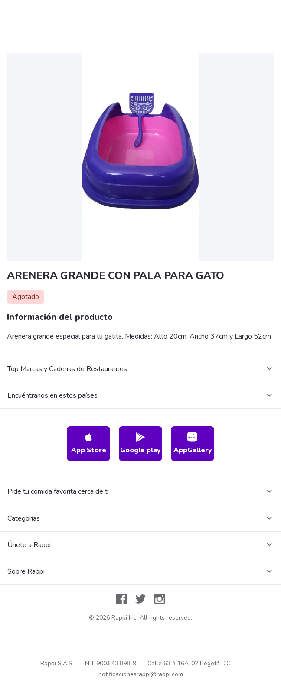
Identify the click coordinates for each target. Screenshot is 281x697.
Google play (140, 443)
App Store (88, 443)
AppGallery (192, 443)
